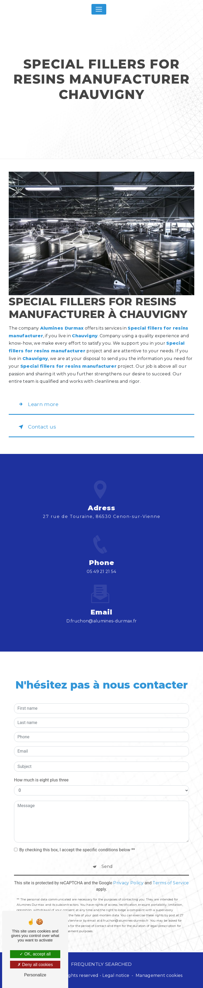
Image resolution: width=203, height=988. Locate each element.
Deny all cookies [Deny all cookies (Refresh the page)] (35, 964)
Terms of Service (171, 875)
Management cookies (159, 975)
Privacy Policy (128, 875)
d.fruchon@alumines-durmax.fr (101, 613)
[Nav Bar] (98, 9)
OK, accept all (35, 954)
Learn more (37, 404)
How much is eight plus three (41, 772)
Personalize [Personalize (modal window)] (35, 975)
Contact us (36, 426)
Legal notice (115, 975)
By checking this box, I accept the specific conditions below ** (77, 842)
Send (107, 858)
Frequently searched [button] (101, 964)
